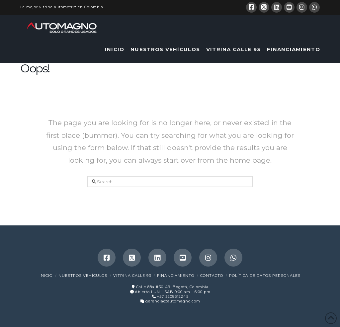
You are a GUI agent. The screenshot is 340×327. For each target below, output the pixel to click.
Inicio (46, 275)
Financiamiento (175, 275)
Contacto (211, 275)
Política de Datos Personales (264, 275)
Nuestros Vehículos (82, 275)
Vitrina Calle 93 (132, 275)
